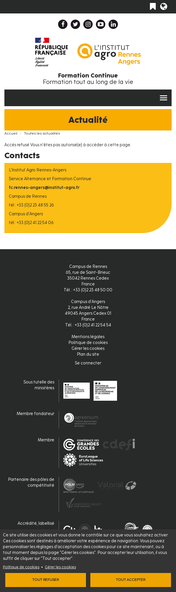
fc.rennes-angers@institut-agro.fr (44, 187)
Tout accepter (130, 580)
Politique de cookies (21, 567)
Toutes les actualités (42, 133)
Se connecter (88, 363)
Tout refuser (45, 580)
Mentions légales (88, 336)
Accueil (10, 133)
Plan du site (88, 354)
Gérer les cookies (60, 567)
